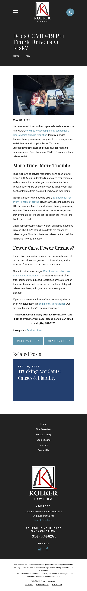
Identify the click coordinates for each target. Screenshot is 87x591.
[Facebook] (47, 549)
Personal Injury (43, 434)
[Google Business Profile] (39, 549)
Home (43, 424)
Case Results (43, 439)
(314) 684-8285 (43, 536)
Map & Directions (43, 520)
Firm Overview (43, 429)
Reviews (43, 445)
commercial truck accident (52, 303)
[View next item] (40, 404)
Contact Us (43, 450)
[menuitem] (29, 584)
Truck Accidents (35, 330)
